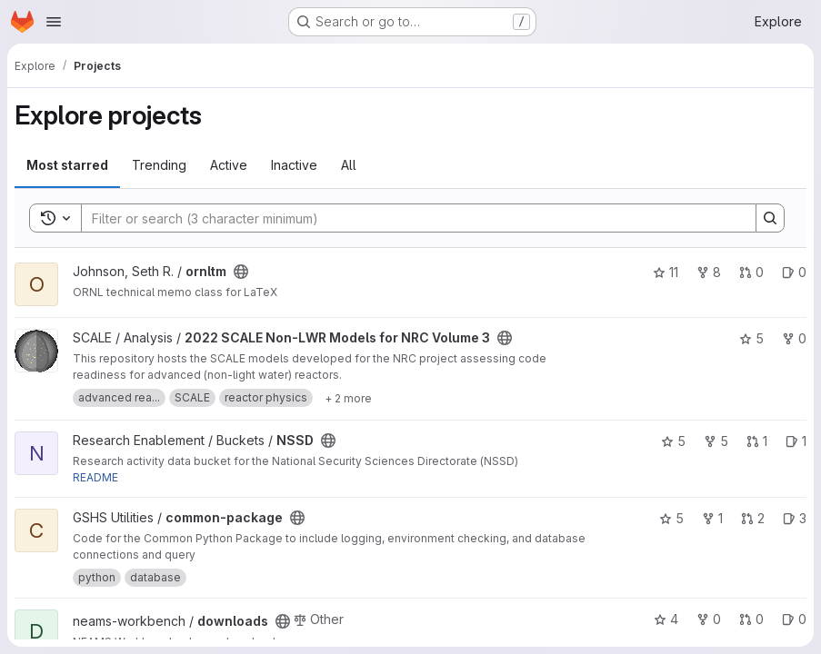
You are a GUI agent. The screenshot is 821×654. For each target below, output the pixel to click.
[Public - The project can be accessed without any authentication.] (241, 271)
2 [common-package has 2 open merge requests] (753, 518)
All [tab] (348, 165)
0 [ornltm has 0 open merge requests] (751, 272)
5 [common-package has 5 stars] (671, 518)
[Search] (409, 218)
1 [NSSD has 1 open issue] (796, 441)
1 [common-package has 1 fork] (712, 518)
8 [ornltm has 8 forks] (708, 272)
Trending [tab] (159, 165)
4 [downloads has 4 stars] (666, 619)
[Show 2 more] (348, 398)
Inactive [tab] (294, 165)
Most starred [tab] (67, 165)
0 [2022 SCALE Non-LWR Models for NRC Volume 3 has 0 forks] (794, 338)
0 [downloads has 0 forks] (708, 619)
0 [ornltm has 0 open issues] (794, 272)
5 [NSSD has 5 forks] (716, 441)
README (95, 477)
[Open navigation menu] (53, 21)
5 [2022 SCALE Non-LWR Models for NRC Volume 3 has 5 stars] (751, 338)
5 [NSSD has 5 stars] (673, 441)
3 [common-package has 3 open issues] (794, 518)
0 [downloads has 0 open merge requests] (751, 619)
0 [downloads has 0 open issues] (794, 619)
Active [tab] (228, 165)
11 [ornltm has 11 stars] (665, 272)
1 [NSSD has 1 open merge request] (756, 441)
